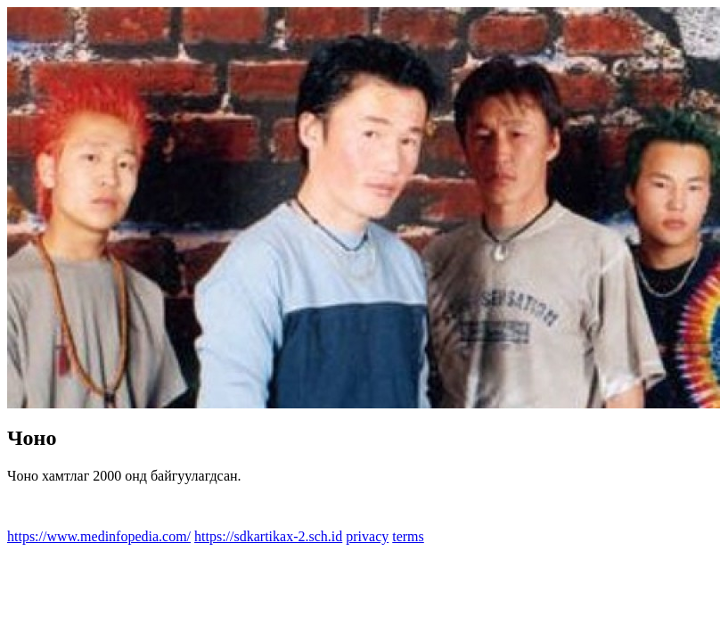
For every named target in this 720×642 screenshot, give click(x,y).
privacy (367, 536)
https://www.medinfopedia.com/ (99, 536)
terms (408, 536)
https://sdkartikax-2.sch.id (268, 536)
